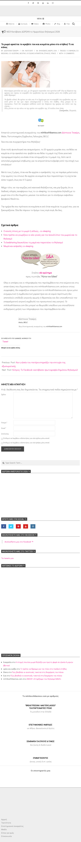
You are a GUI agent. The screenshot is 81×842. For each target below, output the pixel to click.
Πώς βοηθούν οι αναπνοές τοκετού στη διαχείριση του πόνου (37, 672)
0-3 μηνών (71, 50)
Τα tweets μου (7, 558)
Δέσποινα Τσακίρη (70, 132)
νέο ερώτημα (45, 272)
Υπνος (53, 53)
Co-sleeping (14, 53)
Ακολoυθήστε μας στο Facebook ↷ (19, 535)
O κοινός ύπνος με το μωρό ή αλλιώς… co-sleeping (27, 231)
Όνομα (4, 422)
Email (3, 428)
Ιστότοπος (5, 434)
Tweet (5, 341)
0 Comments (69, 53)
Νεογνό (23, 53)
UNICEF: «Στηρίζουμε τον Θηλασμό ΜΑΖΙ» (43, 679)
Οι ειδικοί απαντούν (35, 53)
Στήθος (47, 53)
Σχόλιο (3, 394)
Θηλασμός (43, 50)
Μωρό (50, 50)
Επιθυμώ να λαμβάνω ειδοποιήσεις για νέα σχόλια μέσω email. (26, 438)
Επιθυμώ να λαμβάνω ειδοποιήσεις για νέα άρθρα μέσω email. (26, 442)
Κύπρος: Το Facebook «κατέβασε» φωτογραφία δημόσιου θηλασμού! (45, 369)
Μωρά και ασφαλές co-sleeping (18, 246)
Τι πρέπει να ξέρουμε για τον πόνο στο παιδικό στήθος (43, 669)
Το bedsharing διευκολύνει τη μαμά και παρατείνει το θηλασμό (33, 242)
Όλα (55, 50)
